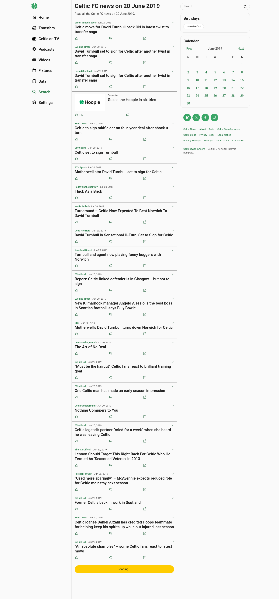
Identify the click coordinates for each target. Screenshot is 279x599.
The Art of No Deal (90, 347)
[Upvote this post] (76, 38)
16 (188, 88)
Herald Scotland (83, 71)
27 (224, 95)
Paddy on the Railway (86, 186)
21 (233, 88)
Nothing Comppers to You (96, 410)
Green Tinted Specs (85, 22)
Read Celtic (81, 123)
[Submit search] (245, 7)
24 (197, 95)
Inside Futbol (82, 206)
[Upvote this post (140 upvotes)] (76, 115)
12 (215, 80)
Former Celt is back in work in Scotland (108, 502)
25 (206, 95)
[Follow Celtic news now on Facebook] (205, 117)
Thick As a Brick (88, 191)
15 (242, 80)
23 (188, 95)
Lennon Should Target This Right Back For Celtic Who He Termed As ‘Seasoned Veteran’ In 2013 (122, 456)
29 (242, 95)
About (202, 129)
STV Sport (80, 167)
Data (211, 129)
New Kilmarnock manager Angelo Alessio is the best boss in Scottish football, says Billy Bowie (123, 305)
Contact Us (238, 140)
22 (242, 88)
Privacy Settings (192, 140)
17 (197, 88)
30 (188, 103)
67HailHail (80, 274)
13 (224, 80)
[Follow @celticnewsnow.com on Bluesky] (187, 117)
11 (206, 80)
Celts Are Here (82, 230)
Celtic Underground (85, 342)
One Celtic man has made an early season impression (120, 390)
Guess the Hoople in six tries (132, 99)
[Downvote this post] (111, 38)
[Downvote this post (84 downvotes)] (128, 115)
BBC (77, 323)
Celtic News (189, 129)
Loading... (124, 569)
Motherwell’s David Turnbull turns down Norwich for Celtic (124, 327)
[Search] (212, 6)
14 (233, 80)
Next (241, 48)
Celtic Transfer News (228, 129)
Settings (208, 140)
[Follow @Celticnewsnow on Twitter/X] (196, 117)
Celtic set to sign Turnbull (96, 152)
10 (197, 80)
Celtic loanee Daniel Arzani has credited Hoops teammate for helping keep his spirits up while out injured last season (124, 524)
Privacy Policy (206, 134)
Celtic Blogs (189, 134)
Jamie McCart (193, 26)
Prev (189, 48)
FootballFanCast (83, 473)
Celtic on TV (222, 140)
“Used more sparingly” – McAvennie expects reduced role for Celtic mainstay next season (123, 480)
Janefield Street (83, 250)
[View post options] (172, 22)
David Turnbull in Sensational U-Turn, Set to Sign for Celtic (124, 235)
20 (224, 88)
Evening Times (82, 46)
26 (215, 95)
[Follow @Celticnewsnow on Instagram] (214, 117)
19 (215, 88)
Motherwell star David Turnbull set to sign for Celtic (118, 172)
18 (206, 88)
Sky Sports (80, 147)
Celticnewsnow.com (194, 148)
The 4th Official (83, 449)
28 (233, 95)
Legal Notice (224, 134)
